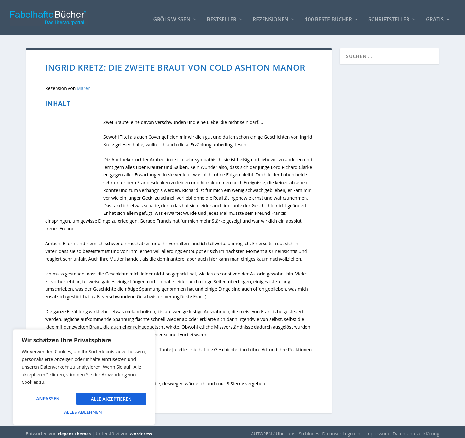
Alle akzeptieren (84, 412)
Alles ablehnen (110, 399)
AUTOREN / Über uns (273, 430)
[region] (84, 378)
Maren (84, 85)
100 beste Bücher (328, 17)
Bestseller (222, 17)
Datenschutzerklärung (416, 430)
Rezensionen (270, 17)
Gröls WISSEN (171, 17)
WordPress (141, 430)
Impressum (377, 430)
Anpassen (47, 399)
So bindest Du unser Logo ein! (330, 430)
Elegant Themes (74, 430)
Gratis (435, 17)
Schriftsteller (388, 17)
